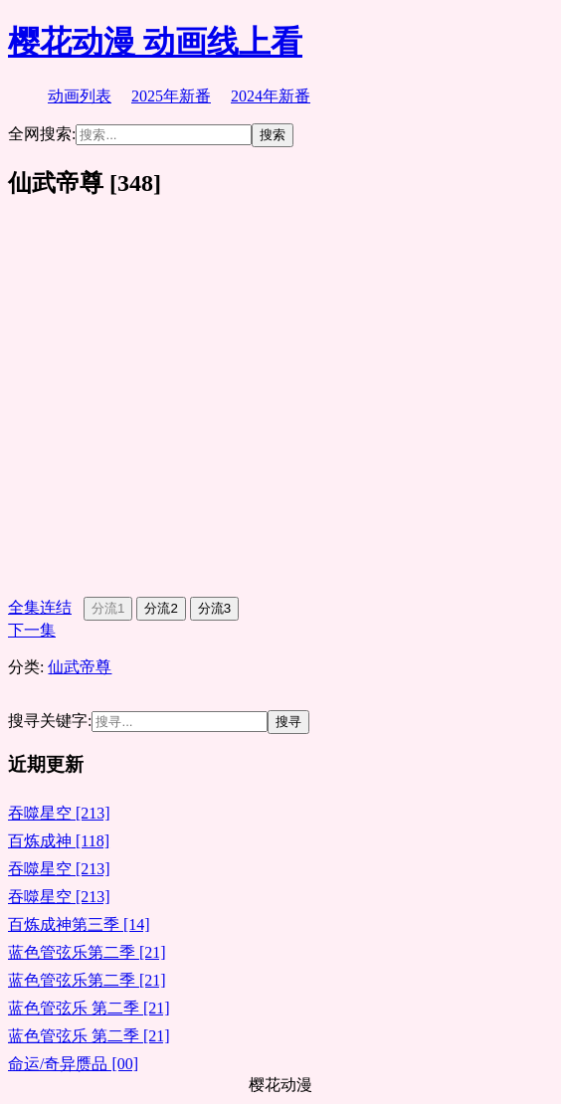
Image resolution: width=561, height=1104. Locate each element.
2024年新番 (270, 96)
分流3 (214, 608)
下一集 (32, 630)
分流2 (160, 608)
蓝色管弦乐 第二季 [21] (89, 1008)
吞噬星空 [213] (59, 813)
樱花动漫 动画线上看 (155, 42)
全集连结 (40, 607)
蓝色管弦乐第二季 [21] (87, 952)
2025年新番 (171, 96)
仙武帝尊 (79, 666)
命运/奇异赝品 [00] (73, 1063)
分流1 (108, 608)
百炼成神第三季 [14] (79, 924)
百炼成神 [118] (58, 840)
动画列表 (79, 96)
